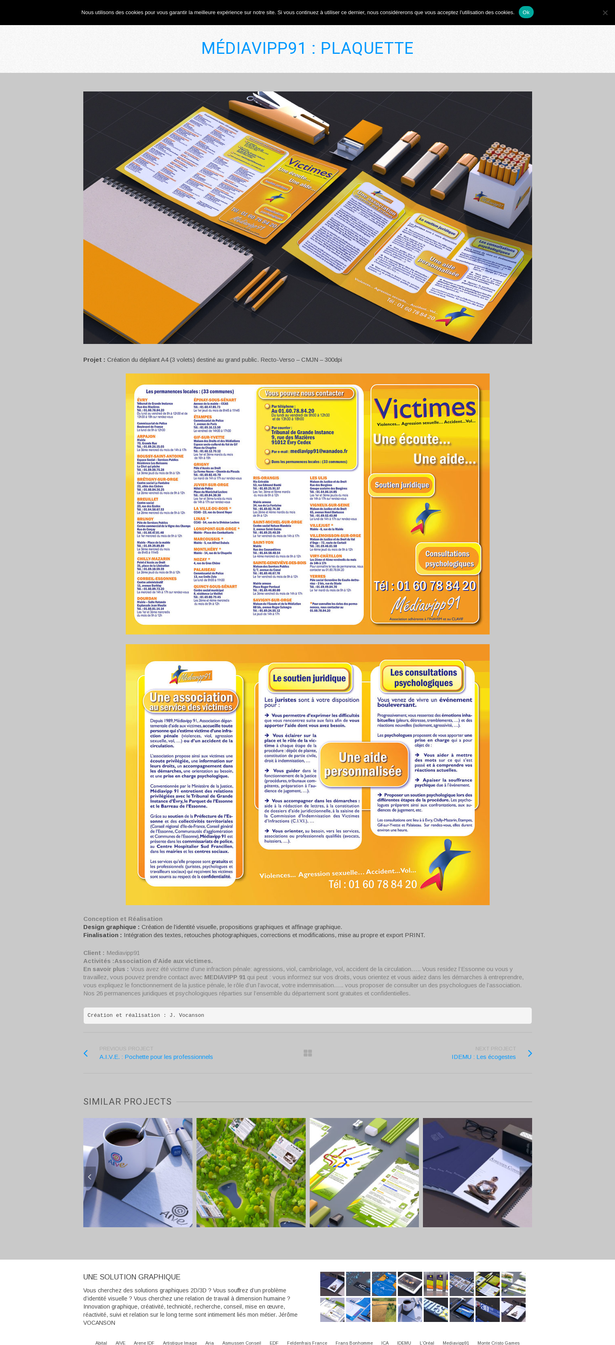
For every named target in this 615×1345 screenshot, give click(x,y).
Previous (90, 1177)
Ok (526, 12)
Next (526, 1177)
